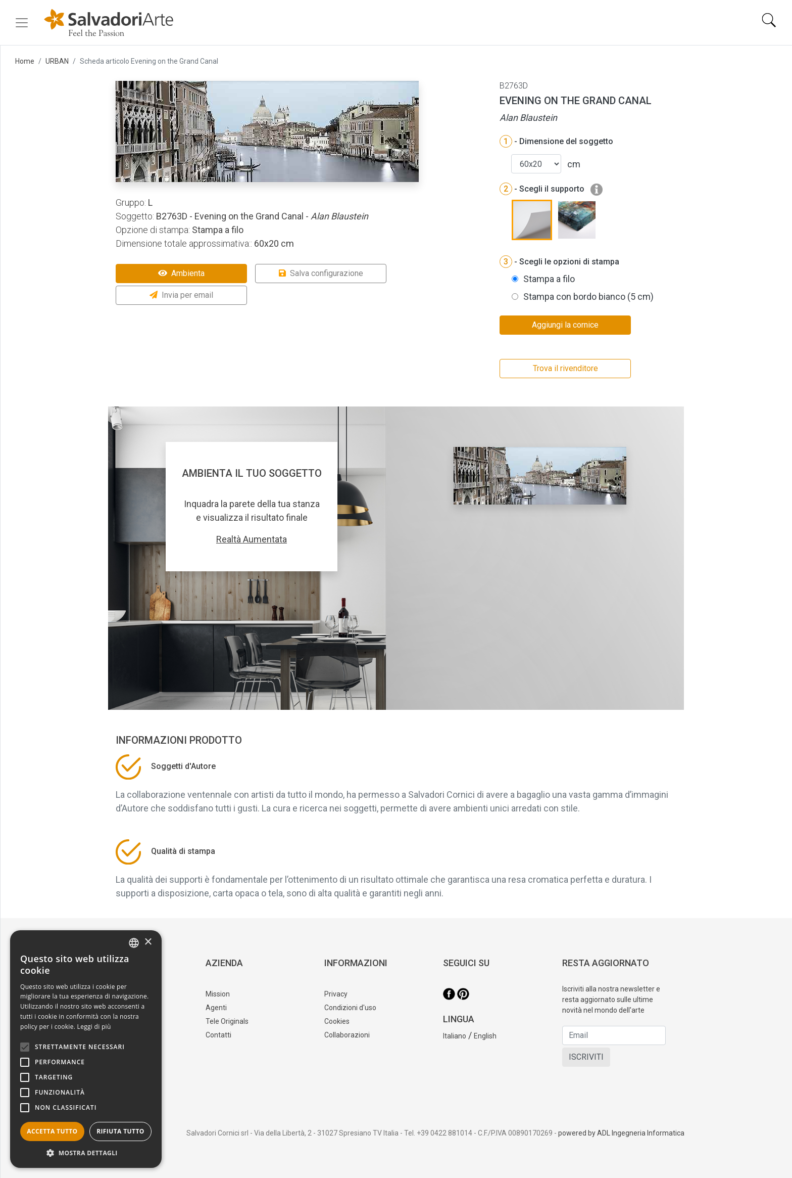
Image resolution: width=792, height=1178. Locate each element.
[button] (86, 1153)
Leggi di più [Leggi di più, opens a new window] (94, 1026)
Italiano (454, 1036)
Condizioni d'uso (350, 1008)
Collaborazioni (347, 1035)
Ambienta (181, 273)
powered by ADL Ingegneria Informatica (621, 1133)
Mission (218, 994)
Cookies (337, 1021)
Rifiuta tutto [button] (120, 1131)
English (485, 1036)
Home (24, 61)
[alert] (86, 1049)
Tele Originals (227, 1021)
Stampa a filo (549, 279)
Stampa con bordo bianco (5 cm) (588, 296)
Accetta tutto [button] (52, 1131)
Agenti (216, 1008)
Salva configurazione (321, 273)
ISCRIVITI (586, 1057)
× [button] (148, 942)
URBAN (57, 61)
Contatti (218, 1035)
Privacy (336, 994)
